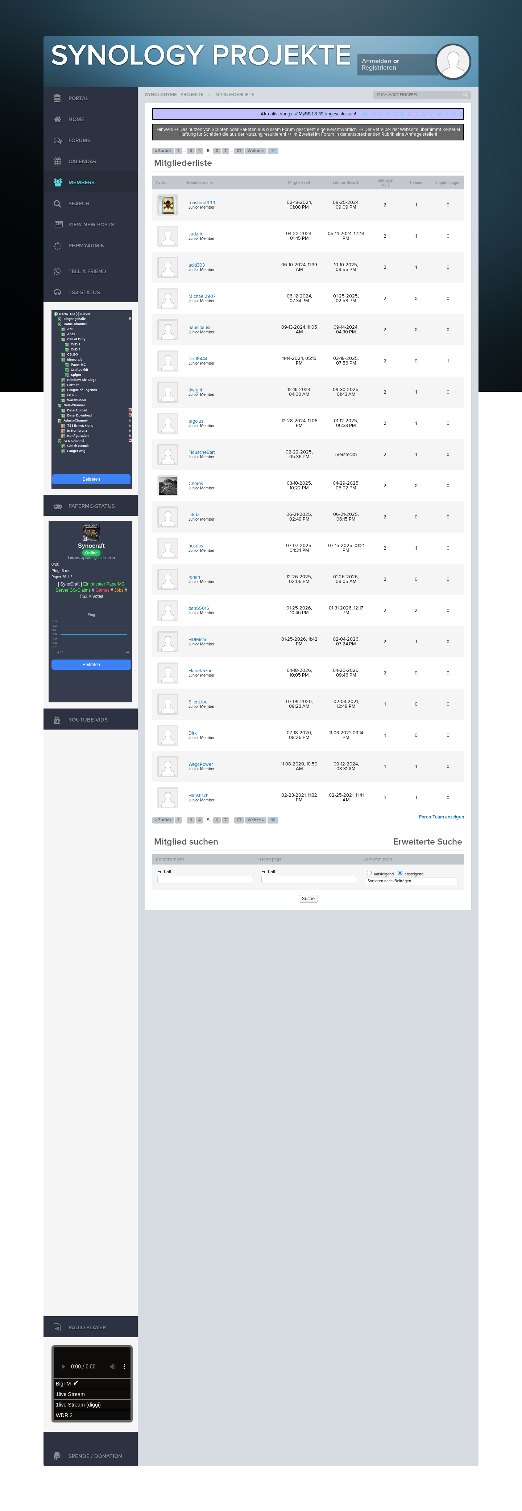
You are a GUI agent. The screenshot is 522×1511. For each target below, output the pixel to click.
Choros (195, 483)
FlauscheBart (201, 452)
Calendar (73, 162)
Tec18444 (197, 359)
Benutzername (170, 859)
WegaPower (200, 764)
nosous (195, 546)
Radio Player (78, 1328)
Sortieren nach (378, 859)
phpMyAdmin (79, 245)
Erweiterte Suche (427, 841)
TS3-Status (75, 293)
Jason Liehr (462, 1476)
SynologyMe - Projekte (174, 95)
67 (239, 151)
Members (72, 183)
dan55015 (198, 608)
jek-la (194, 515)
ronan (194, 577)
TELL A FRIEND (78, 272)
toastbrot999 (201, 203)
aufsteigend (384, 874)
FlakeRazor (199, 671)
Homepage (271, 859)
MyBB (78, 1476)
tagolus (195, 421)
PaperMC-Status (82, 506)
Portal (69, 99)
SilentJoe (197, 702)
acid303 (196, 265)
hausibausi (199, 327)
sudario (195, 234)
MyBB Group (104, 1476)
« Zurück (163, 151)
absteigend (414, 874)
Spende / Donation (86, 1457)
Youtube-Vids (79, 720)
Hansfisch (198, 795)
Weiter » (256, 151)
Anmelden (376, 61)
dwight (195, 390)
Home (67, 120)
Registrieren (379, 68)
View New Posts (82, 225)
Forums (70, 141)
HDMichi (197, 639)
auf (385, 184)
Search (70, 204)
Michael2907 (202, 296)
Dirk (192, 733)
